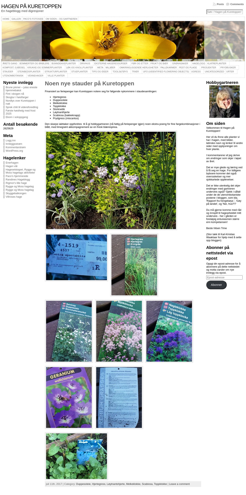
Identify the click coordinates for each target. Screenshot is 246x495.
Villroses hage (14, 196)
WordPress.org (14, 150)
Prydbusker (228, 67)
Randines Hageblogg (18, 179)
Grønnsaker (180, 63)
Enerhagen (12, 162)
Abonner (216, 284)
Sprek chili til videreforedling (22, 107)
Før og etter (140, 63)
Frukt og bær (159, 63)
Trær (135, 71)
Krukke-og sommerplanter (44, 67)
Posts (220, 4)
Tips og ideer (100, 71)
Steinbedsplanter (28, 71)
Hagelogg (198, 63)
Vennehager (35, 75)
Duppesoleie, (84, 483)
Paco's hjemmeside (17, 176)
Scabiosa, (148, 483)
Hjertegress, (99, 483)
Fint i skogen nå (15, 93)
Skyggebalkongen (16, 193)
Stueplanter (79, 71)
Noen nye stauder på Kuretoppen (89, 83)
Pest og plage (188, 67)
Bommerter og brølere (34, 63)
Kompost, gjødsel (14, 67)
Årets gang (10, 63)
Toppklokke (160, 483)
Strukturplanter (56, 71)
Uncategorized (214, 71)
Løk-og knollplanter (79, 67)
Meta (100, 67)
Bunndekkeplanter (64, 63)
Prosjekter (208, 67)
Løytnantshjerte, (116, 483)
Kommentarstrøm (16, 147)
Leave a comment (179, 483)
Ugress (196, 71)
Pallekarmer (168, 67)
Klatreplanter (216, 63)
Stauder (8, 71)
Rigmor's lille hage (16, 182)
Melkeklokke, (134, 483)
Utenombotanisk (13, 75)
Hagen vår (12, 166)
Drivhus (85, 63)
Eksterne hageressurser (110, 63)
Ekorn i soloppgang (17, 117)
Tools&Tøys (120, 71)
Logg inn (11, 140)
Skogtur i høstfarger (17, 97)
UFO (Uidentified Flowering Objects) (166, 71)
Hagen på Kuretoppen (31, 6)
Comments (237, 4)
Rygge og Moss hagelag (20, 186)
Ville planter (56, 75)
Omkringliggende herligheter (139, 67)
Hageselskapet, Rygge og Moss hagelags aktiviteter (21, 171)
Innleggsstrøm (14, 143)
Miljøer (110, 67)
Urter (230, 71)
